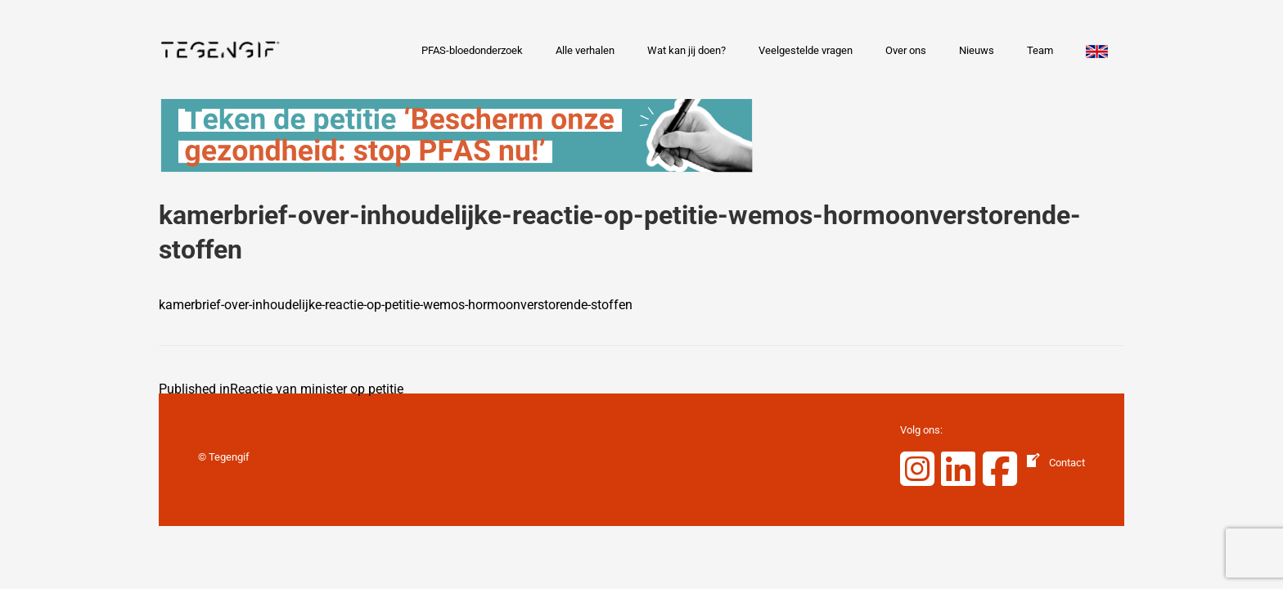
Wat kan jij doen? (686, 50)
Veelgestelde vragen (806, 50)
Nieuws (976, 50)
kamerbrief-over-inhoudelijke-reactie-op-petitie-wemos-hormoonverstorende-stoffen (395, 304)
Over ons (905, 50)
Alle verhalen (585, 50)
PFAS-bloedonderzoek (472, 50)
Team (1040, 50)
